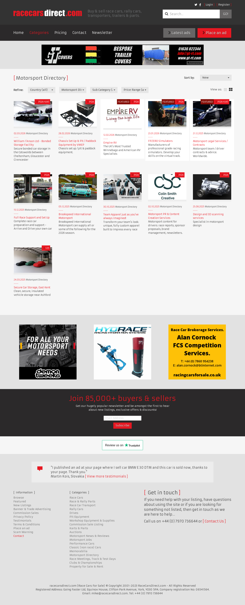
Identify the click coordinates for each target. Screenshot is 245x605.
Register (224, 4)
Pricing (61, 32)
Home (18, 32)
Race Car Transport (82, 505)
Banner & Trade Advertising (32, 509)
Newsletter (102, 32)
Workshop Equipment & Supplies (92, 520)
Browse (18, 497)
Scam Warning (23, 532)
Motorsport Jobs (80, 539)
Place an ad (214, 33)
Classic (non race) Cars (85, 547)
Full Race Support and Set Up (32, 217)
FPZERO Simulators (160, 141)
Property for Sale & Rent (86, 566)
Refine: (18, 90)
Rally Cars (76, 509)
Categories (39, 32)
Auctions (75, 532)
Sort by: (189, 77)
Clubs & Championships (85, 562)
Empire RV (110, 142)
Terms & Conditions (26, 524)
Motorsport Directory (84, 555)
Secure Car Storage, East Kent (32, 287)
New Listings (22, 505)
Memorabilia (78, 551)
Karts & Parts (78, 528)
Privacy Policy (23, 516)
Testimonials (22, 520)
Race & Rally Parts (82, 501)
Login (209, 4)
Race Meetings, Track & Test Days (92, 559)
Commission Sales (26, 513)
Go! (225, 14)
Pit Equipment (79, 516)
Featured (19, 501)
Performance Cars (81, 543)
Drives (73, 513)
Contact (79, 32)
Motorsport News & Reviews (89, 536)
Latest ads (179, 33)
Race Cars (76, 497)
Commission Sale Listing (86, 524)
